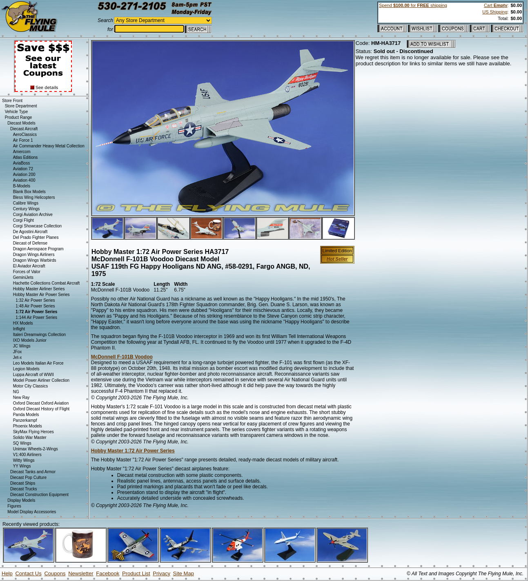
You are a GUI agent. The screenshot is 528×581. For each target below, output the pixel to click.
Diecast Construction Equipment (39, 494)
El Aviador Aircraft (29, 266)
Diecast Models (21, 123)
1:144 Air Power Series (36, 317)
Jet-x (17, 357)
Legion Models (26, 369)
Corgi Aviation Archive (33, 214)
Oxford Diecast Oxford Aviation (41, 403)
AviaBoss (21, 163)
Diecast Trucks (23, 489)
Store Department (21, 106)
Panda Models (26, 414)
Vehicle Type (16, 111)
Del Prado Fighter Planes (36, 237)
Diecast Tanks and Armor (33, 472)
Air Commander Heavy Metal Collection (49, 146)
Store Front (12, 100)
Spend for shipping (413, 5)
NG (16, 392)
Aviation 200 (24, 174)
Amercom (22, 151)
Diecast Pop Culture (28, 477)
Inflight (19, 329)
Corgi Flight (23, 220)
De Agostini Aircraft (30, 231)
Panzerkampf (25, 420)
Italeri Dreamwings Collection (39, 334)
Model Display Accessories (31, 512)
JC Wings (22, 346)
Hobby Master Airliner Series (39, 289)
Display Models (21, 500)
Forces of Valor (26, 271)
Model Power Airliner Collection (41, 380)
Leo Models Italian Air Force (38, 363)
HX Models (23, 323)
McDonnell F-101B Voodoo (122, 357)
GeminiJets (23, 277)
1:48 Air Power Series (35, 306)
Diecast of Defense (30, 243)
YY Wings (22, 466)
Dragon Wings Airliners (34, 254)
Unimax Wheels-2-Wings (35, 449)
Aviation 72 (23, 169)
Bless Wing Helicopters (34, 197)
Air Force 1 (23, 140)
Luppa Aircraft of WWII (33, 374)
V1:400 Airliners (27, 454)
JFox (17, 351)
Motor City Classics (30, 386)
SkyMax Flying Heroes (33, 432)
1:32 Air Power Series (35, 300)
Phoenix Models (27, 426)
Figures (14, 506)
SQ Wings (22, 443)
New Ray (21, 397)
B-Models (21, 186)
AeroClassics (25, 134)
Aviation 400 (24, 180)
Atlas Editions (25, 157)
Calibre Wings (25, 203)
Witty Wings (24, 460)
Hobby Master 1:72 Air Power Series (133, 451)
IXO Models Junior (30, 340)
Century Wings (26, 209)
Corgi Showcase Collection (37, 226)
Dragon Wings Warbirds (34, 260)
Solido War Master (30, 437)
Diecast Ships (22, 483)
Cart (495, 5)
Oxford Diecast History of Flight (41, 409)
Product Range (18, 117)
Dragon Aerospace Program (38, 249)
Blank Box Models (29, 191)
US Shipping (494, 11)
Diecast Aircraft (24, 129)
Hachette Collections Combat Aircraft (46, 283)
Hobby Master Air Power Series (41, 294)
